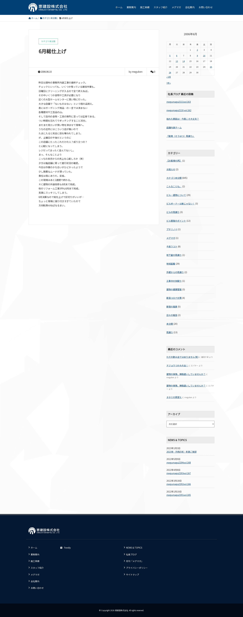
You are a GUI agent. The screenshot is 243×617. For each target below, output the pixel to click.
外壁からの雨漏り (175, 272)
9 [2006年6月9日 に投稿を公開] (197, 55)
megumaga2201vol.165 (178, 494)
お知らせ (170, 169)
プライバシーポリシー (137, 567)
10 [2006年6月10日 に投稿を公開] (204, 55)
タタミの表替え (174, 397)
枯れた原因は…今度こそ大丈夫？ (182, 118)
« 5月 (168, 77)
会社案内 (189, 7)
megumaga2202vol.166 (178, 484)
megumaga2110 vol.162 (178, 110)
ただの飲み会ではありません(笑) (182, 356)
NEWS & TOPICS (134, 547)
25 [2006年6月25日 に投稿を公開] (211, 67)
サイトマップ (132, 574)
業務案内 (131, 7)
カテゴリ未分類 (174, 177)
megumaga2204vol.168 (178, 462)
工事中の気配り (174, 280)
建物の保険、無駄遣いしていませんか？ (185, 374)
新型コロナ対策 (174, 297)
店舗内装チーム (174, 127)
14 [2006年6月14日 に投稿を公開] (184, 61)
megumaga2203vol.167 (178, 473)
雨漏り (169, 332)
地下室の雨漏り (174, 255)
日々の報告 (171, 315)
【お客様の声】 (174, 160)
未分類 (169, 323)
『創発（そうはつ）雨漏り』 (180, 136)
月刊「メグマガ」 (134, 561)
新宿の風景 (171, 306)
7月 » (168, 83)
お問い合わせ (206, 7)
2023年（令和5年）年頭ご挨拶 (181, 451)
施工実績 (144, 7)
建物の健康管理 (174, 289)
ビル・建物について (176, 195)
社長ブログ (131, 554)
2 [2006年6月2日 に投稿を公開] (197, 49)
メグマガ (176, 7)
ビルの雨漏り (172, 212)
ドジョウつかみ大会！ (177, 365)
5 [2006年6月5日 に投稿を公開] (169, 55)
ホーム (118, 7)
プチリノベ (171, 229)
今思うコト (171, 246)
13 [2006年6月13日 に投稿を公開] (177, 61)
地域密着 (170, 263)
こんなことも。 (174, 186)
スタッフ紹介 (161, 7)
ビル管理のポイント (176, 220)
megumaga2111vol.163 (178, 101)
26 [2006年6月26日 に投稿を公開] (170, 72)
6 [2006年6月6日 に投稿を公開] (176, 55)
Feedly (65, 547)
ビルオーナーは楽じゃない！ (180, 203)
